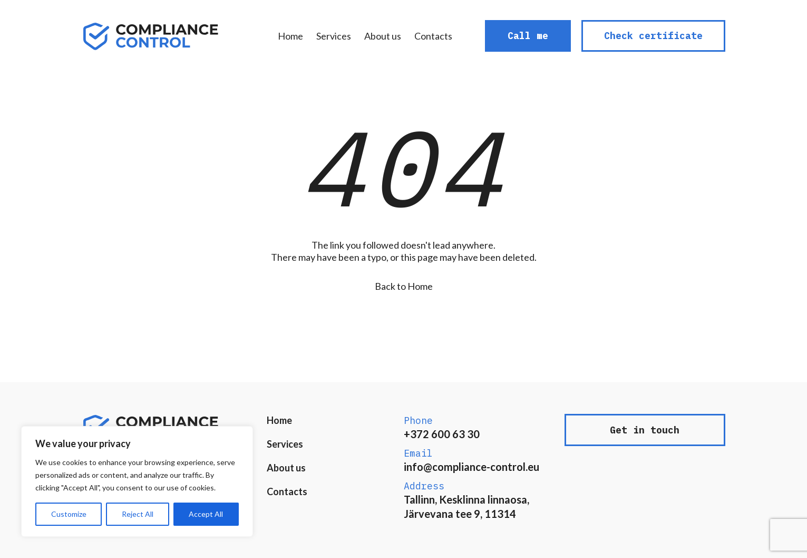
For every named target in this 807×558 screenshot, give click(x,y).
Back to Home (404, 286)
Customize (68, 513)
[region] (137, 481)
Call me (528, 36)
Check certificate (653, 36)
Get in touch (644, 430)
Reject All (137, 513)
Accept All (206, 513)
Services (333, 36)
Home (290, 36)
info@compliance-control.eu (471, 466)
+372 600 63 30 (442, 434)
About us (382, 36)
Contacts (433, 36)
